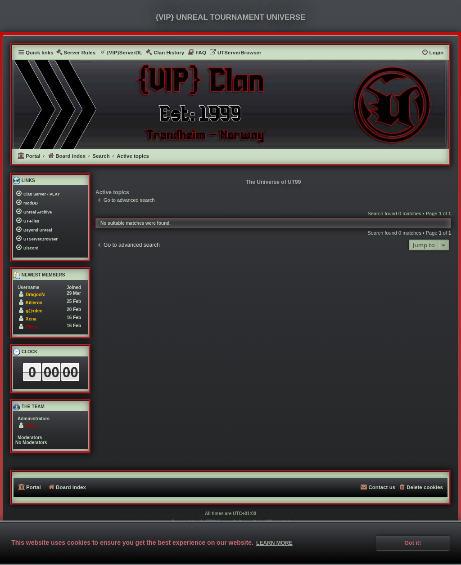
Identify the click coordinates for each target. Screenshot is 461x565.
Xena (31, 318)
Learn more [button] (274, 543)
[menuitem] (76, 52)
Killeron (34, 302)
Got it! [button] (412, 543)
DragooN (35, 294)
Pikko (32, 327)
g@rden (34, 310)
